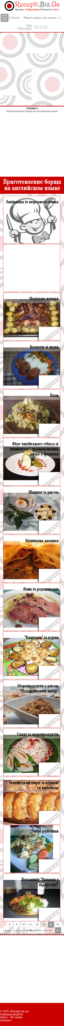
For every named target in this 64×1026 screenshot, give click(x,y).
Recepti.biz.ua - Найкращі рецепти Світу (15, 1014)
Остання (17, 930)
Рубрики (10, 18)
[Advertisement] (31, 69)
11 (30, 924)
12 (37, 924)
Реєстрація (25, 28)
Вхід (29, 25)
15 (57, 924)
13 (43, 924)
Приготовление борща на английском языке (32, 111)
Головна (31, 108)
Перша (7, 930)
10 (23, 924)
